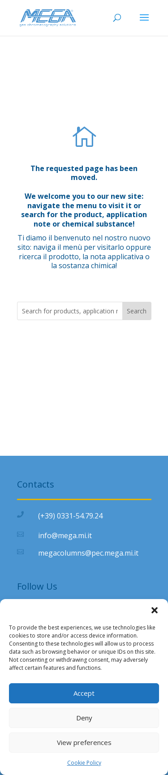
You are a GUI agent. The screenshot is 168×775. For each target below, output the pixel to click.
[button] (154, 610)
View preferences (84, 742)
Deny (84, 717)
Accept (84, 693)
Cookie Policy (84, 762)
